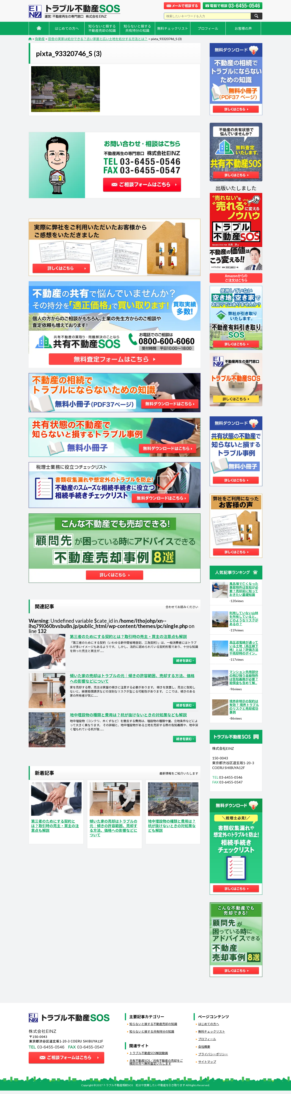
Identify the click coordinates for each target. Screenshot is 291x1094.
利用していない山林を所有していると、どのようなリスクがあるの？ (243, 618)
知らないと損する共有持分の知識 (137, 28)
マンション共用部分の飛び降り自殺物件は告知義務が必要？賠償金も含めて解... (243, 677)
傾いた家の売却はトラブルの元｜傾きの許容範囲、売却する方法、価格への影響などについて (113, 828)
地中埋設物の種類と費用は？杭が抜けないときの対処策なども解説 (128, 714)
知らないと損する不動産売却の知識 (102, 28)
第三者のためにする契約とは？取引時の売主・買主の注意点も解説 (128, 636)
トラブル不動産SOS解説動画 (148, 1053)
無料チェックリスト (172, 28)
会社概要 (204, 1046)
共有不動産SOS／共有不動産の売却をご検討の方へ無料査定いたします (156, 1062)
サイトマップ (207, 1062)
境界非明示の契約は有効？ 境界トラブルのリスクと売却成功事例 (244, 706)
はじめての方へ (67, 28)
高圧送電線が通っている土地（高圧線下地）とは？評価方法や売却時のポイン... (243, 647)
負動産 (44, 839)
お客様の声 (243, 28)
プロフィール (208, 28)
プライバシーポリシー (213, 1054)
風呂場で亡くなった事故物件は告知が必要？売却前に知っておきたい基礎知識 (243, 589)
